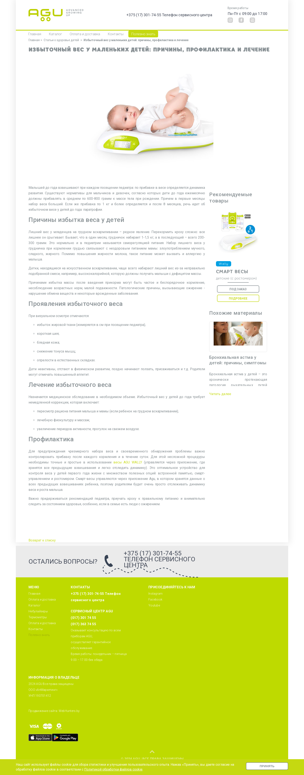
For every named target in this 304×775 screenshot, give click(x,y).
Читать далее (220, 394)
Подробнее (238, 298)
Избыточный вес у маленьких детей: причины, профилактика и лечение (136, 40)
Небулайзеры (38, 611)
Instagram (155, 593)
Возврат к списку (42, 540)
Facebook (155, 599)
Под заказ (238, 289)
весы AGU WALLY (127, 462)
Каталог (55, 34)
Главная (34, 34)
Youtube (154, 605)
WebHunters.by (69, 711)
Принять (267, 766)
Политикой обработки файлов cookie (113, 769)
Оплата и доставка (85, 34)
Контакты (116, 34)
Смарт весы (232, 271)
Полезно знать (143, 34)
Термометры (37, 617)
